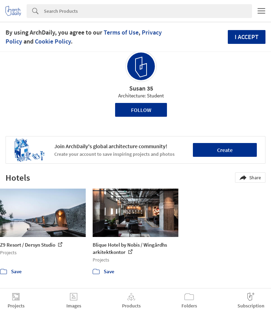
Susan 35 (141, 88)
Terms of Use (121, 32)
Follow (141, 109)
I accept (247, 37)
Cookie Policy (53, 41)
